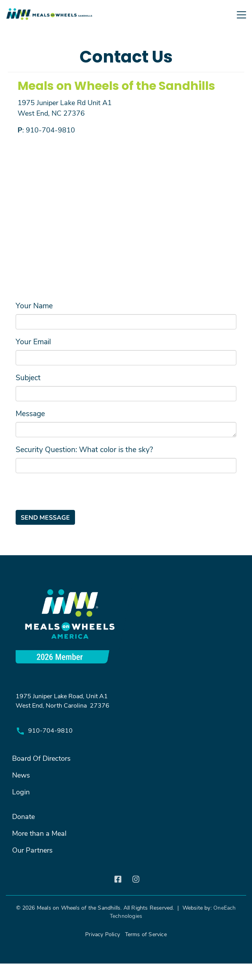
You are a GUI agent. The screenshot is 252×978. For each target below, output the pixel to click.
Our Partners (32, 850)
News (21, 775)
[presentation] (75, 494)
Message (30, 413)
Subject (28, 377)
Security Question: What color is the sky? (84, 449)
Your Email (33, 341)
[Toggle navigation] (126, 28)
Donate (23, 816)
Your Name (34, 305)
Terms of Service (146, 934)
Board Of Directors (41, 758)
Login (21, 791)
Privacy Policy (102, 934)
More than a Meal (39, 833)
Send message (45, 517)
